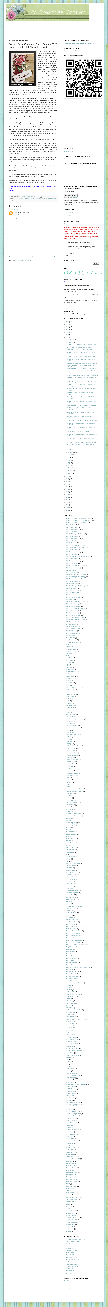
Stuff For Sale (70, 1138)
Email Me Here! (68, 151)
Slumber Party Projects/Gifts (74, 1105)
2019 (67, 476)
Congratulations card (72, 773)
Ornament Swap (70, 1008)
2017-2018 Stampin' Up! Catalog (75, 545)
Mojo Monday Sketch (72, 958)
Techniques (69, 1161)
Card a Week (69, 716)
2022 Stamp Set (70, 599)
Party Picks (69, 1026)
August (70, 455)
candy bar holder (70, 714)
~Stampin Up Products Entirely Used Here (78, 520)
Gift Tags (68, 859)
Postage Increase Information (74, 1050)
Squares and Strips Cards (73, 1114)
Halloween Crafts (71, 877)
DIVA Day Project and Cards (74, 802)
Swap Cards (69, 1143)
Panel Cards (69, 1014)
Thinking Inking (70, 1271)
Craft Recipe (69, 782)
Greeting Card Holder (72, 872)
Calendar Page (70, 707)
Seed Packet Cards (71, 1089)
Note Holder (69, 987)
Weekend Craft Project (72, 1217)
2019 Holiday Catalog (72, 559)
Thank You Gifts (70, 1170)
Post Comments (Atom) (24, 260)
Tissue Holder (70, 1188)
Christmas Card (70, 750)
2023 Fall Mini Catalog (72, 604)
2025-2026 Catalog (71, 631)
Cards (67, 730)
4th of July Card (70, 638)
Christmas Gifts (70, 757)
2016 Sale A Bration (71, 531)
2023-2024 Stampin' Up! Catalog (75, 608)
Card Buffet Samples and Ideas (75, 719)
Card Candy (69, 721)
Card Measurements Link (73, 728)
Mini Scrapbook (70, 951)
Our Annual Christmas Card (74, 1010)
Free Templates (70, 832)
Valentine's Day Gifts (72, 1199)
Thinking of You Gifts (72, 1181)
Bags (67, 665)
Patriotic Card (70, 1028)
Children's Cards (70, 748)
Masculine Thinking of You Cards (75, 944)
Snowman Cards (70, 1107)
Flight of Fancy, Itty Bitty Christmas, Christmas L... (81, 349)
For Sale (68, 827)
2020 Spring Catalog (72, 572)
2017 (67, 481)
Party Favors (69, 1021)
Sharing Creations (71, 1093)
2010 (67, 499)
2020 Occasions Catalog (73, 568)
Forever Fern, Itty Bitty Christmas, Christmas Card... (82, 442)
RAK (67, 1059)
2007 (67, 507)
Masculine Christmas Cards (74, 931)
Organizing (69, 1005)
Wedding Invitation (71, 1215)
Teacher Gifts (69, 1150)
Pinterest (66, 159)
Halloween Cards (71, 874)
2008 (67, 505)
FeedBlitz (74, 197)
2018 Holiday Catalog (72, 549)
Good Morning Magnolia (73, 863)
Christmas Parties (71, 762)
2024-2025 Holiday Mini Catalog (75, 617)
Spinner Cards (70, 1109)
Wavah (16, 210)
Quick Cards (69, 1057)
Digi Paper (69, 798)
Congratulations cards (72, 775)
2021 (67, 335)
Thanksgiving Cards (71, 1172)
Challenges (69, 744)
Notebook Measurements (73, 994)
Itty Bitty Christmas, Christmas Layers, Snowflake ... (82, 405)
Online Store (69, 1001)
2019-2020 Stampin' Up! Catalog (75, 565)
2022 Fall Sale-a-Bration (73, 592)
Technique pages (71, 1156)
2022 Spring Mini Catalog (73, 597)
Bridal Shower (70, 696)
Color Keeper (69, 771)
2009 (67, 502)
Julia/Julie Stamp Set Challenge (75, 906)
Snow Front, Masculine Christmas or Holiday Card (82, 420)
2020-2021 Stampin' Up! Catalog (75, 577)
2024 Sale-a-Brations (72, 613)
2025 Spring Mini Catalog (73, 628)
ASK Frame (69, 653)
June (69, 460)
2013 (67, 492)
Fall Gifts (68, 820)
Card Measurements (72, 726)
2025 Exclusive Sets (71, 622)
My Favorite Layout (71, 978)
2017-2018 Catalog (71, 543)
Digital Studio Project (72, 800)
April (69, 465)
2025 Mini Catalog (71, 624)
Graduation (69, 868)
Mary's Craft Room (71, 1255)
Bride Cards (69, 698)
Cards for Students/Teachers (74, 732)
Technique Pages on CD (73, 1159)
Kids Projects (69, 917)
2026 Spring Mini (70, 635)
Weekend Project (71, 1220)
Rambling (68, 1062)
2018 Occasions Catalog (73, 552)
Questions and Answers (72, 1055)
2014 (67, 489)
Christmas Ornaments (72, 759)
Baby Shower (69, 660)
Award (67, 656)
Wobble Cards (70, 1229)
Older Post (53, 257)
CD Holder (69, 739)
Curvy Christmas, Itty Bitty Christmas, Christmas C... (82, 356)
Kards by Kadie (70, 1248)
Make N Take (69, 924)
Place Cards (69, 1046)
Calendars (69, 710)
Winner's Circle (70, 1224)
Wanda (70, 215)
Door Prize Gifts (70, 805)
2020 (67, 337)
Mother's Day (69, 969)
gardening (68, 845)
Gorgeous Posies (71, 865)
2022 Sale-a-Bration (71, 595)
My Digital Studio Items (72, 976)
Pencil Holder (69, 1035)
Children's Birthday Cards (73, 746)
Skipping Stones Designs (73, 1102)
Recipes (68, 1066)
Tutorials (68, 1195)
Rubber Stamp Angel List (73, 1073)
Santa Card (69, 1080)
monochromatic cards (72, 962)
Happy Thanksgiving (72, 883)
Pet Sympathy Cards (72, 1039)
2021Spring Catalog (71, 588)
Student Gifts (69, 1136)
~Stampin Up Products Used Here (76, 522)
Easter (67, 807)
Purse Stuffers (70, 1053)
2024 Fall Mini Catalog (72, 610)
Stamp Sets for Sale (71, 1123)
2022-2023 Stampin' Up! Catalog (75, 601)
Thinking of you (70, 1177)
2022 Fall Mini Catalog (72, 590)
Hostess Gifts (69, 895)
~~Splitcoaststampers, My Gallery (75, 1239)
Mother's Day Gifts (71, 974)
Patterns (68, 1032)
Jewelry (68, 904)
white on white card (71, 1222)
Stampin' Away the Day (72, 1266)
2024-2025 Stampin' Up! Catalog (75, 619)
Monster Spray (70, 965)
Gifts (67, 861)
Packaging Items (70, 1012)
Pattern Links (69, 1030)
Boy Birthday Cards (71, 694)
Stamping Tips (70, 1132)
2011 (67, 497)
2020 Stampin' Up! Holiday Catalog (76, 574)
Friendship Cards (71, 834)
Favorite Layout (70, 825)
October (70, 450)
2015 (67, 487)
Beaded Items (70, 669)
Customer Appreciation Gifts (74, 789)
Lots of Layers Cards (72, 922)
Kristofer (70, 212)
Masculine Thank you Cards (74, 942)
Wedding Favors (70, 1213)
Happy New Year (70, 881)
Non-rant (68, 985)
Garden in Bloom (70, 843)
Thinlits (68, 1184)
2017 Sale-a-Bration (71, 541)
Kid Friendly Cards (71, 913)
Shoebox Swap (70, 1096)
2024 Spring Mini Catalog (73, 615)
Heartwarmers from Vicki (73, 1241)
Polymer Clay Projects (72, 1048)
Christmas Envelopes (72, 755)
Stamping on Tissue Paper (73, 1129)
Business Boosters (71, 705)
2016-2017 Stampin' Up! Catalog (75, 534)
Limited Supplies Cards (72, 919)
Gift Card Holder (70, 856)
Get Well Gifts (70, 852)
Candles (68, 712)
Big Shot (68, 674)
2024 (67, 327)
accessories (69, 644)
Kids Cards (69, 915)
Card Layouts (69, 723)
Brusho (68, 701)
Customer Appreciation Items (74, 791)
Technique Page (70, 1154)
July (69, 457)
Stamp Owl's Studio (71, 1264)
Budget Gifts (69, 703)
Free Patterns (70, 829)
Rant (67, 1064)
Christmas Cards (27, 198)
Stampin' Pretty (70, 1268)
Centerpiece (69, 741)
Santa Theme (70, 1082)
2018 (67, 479)
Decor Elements (70, 793)
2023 (67, 329)
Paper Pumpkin (37, 198)
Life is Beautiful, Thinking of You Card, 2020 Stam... (82, 431)
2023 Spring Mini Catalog (73, 606)
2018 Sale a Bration (71, 554)
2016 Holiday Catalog (72, 527)
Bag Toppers (69, 662)
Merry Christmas (70, 947)
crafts (67, 784)
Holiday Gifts (69, 888)
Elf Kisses (68, 811)
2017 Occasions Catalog (73, 538)
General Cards (70, 847)
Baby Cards (69, 658)
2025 (67, 324)
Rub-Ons (68, 1071)
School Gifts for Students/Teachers (76, 1084)
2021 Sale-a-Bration (71, 583)
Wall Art (68, 1204)
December (71, 339)
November (71, 342)
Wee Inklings (69, 1273)
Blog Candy (69, 683)
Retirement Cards (71, 1068)
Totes (67, 1190)
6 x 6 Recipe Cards (71, 640)
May (69, 463)
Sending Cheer (70, 1091)
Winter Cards (69, 1226)
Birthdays (68, 680)
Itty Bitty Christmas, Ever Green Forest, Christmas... (82, 375)
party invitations (70, 1023)
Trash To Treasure (71, 1193)
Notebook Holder (70, 992)
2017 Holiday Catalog (72, 536)
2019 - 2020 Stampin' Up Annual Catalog (77, 556)
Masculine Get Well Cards (73, 935)
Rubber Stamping (71, 1078)
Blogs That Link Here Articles (74, 687)
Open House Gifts (71, 1003)
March (70, 468)
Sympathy (68, 1145)
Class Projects (70, 766)
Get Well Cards (70, 850)
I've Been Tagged (71, 897)
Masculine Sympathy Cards (74, 940)
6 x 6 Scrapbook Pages (72, 642)
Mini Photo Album (71, 949)
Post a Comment (16, 219)
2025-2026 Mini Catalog (73, 633)
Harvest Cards (70, 886)
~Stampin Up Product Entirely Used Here (78, 518)
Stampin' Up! (69, 1125)
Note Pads (69, 990)
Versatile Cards (70, 1202)
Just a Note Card (70, 908)
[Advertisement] (54, 31)
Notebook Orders (71, 996)
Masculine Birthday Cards (73, 926)
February (70, 470)
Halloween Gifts (70, 879)
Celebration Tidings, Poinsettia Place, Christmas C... (82, 363)
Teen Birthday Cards (72, 1163)
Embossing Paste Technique (74, 813)
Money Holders (70, 960)
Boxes (67, 692)
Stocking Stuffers (71, 1134)
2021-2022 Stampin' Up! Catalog (75, 586)
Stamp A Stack (70, 1118)
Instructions (69, 901)
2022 (67, 332)
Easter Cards (69, 809)
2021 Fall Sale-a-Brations (73, 579)
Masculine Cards (70, 929)
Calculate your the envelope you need (75, 1281)
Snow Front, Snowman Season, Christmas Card (81, 347)
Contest (68, 777)
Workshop (69, 1231)
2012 (67, 494)
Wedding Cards (70, 1211)
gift (66, 854)
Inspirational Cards (71, 899)
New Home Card (70, 980)
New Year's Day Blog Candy (74, 983)
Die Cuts (68, 795)
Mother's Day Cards (71, 971)
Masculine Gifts (70, 938)
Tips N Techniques (71, 1186)
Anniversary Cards (71, 651)
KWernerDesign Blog (72, 1250)
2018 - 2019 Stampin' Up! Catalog (75, 547)
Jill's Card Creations (71, 1246)
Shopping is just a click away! (72, 51)
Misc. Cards (69, 953)
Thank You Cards (71, 1168)
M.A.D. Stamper (70, 1253)
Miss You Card (70, 956)
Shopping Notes (70, 1098)
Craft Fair (68, 780)
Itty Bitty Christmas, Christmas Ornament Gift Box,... (82, 366)
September (71, 452)
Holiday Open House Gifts (73, 890)
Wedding (68, 1208)
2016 (67, 484)
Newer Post (12, 257)
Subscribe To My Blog (72, 1141)
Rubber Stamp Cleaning (73, 1075)
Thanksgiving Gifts (71, 1175)
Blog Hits (68, 685)
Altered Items (69, 647)
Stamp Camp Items (71, 1120)
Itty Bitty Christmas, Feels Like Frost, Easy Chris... (82, 368)
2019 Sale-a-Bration (71, 563)
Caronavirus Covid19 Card (73, 734)
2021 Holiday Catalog (72, 581)
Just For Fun (69, 911)
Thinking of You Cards (72, 1179)
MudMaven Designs (71, 1257)
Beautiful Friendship (71, 671)
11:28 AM (16, 215)
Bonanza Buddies (71, 689)
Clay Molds (69, 768)
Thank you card (70, 1165)
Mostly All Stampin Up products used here (78, 967)
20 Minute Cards (18, 198)
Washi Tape (69, 1206)
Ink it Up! (68, 1244)
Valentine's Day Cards (72, 1197)
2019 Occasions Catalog (73, 561)
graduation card (70, 870)
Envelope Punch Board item (74, 816)
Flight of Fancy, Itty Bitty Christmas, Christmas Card (82, 382)
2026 (67, 322)
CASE (67, 737)
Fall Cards (69, 818)
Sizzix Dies (69, 1100)
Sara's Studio (69, 1262)
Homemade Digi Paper (72, 893)
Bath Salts (69, 667)
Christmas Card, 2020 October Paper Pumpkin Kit (81, 344)
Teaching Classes (71, 1152)
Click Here (69, 1289)
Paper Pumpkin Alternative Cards (75, 1019)
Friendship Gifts (70, 836)
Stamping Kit (69, 1127)
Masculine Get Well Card (73, 933)
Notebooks (69, 999)
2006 (67, 510)
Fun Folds (68, 841)
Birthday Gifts (70, 678)
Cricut (67, 786)
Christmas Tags (70, 764)
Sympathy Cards (70, 1147)
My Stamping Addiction (72, 1259)
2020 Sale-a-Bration (71, 570)
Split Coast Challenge (72, 1111)
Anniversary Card (71, 649)
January (70, 473)
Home (33, 257)
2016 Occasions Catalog (73, 529)
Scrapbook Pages (71, 1086)
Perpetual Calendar (71, 1037)
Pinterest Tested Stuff (72, 1044)
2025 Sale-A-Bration (71, 626)
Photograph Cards (71, 1041)
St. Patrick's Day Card (72, 1116)
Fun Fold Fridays (70, 838)
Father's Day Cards (71, 823)
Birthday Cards (70, 676)
